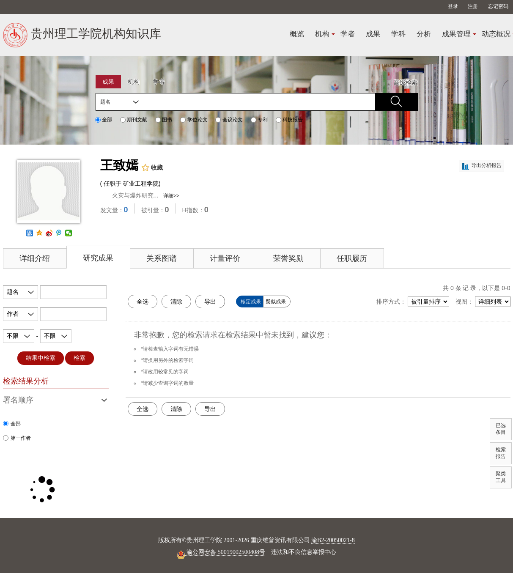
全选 (142, 301)
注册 (473, 6)
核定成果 (251, 301)
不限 (13, 335)
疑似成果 (276, 301)
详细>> (171, 196)
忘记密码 (498, 6)
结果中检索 (40, 357)
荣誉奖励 (288, 258)
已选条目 (501, 428)
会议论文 (228, 120)
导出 (210, 301)
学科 (398, 34)
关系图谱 (161, 258)
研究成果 (98, 258)
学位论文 (193, 120)
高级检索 (405, 82)
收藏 (152, 167)
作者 (13, 313)
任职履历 (352, 258)
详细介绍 (34, 258)
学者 (347, 34)
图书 (163, 120)
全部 (103, 120)
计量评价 (225, 258)
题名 (105, 102)
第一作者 (17, 438)
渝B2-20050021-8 (333, 540)
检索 (79, 357)
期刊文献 (133, 120)
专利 (259, 120)
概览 (297, 34)
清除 (176, 301)
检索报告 (501, 453)
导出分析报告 (481, 166)
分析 (424, 34)
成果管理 (456, 34)
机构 (322, 34)
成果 (373, 34)
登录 (453, 6)
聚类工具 (501, 477)
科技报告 (289, 120)
